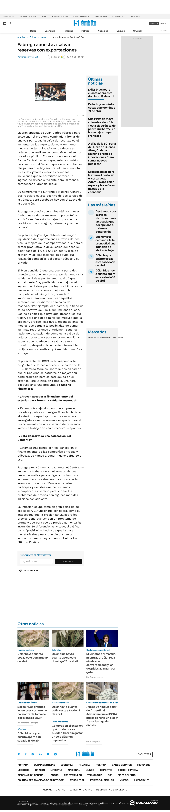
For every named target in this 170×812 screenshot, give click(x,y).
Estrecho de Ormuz (28, 16)
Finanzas (68, 30)
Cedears (119, 338)
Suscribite (68, 561)
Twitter (18, 754)
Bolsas (99, 338)
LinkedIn (40, 754)
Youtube (47, 754)
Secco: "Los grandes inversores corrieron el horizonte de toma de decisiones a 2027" (32, 712)
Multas (123, 780)
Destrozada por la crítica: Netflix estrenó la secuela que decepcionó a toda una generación (105, 221)
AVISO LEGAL (77, 780)
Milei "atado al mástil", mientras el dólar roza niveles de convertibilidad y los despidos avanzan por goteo (101, 663)
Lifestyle (56, 770)
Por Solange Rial (93, 741)
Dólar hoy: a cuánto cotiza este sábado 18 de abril (105, 260)
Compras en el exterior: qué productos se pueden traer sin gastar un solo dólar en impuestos (67, 733)
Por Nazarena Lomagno (27, 722)
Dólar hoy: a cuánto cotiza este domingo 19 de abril (101, 107)
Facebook (25, 754)
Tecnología (94, 775)
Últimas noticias (44, 764)
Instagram (32, 754)
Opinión (120, 30)
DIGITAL (54, 789)
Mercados (143, 764)
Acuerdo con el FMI (60, 16)
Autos (54, 775)
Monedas (92, 338)
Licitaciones (141, 780)
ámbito (21, 37)
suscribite (154, 23)
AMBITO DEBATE (111, 789)
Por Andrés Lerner (94, 677)
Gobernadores (101, 16)
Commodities (109, 338)
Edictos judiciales (102, 780)
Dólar (33, 30)
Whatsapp (55, 754)
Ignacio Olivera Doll (29, 57)
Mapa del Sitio (127, 775)
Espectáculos (73, 775)
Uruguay (137, 30)
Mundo (90, 770)
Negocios (103, 30)
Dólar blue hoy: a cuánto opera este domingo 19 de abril (101, 93)
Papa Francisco (118, 16)
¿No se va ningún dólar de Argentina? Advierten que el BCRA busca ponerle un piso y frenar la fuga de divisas (102, 716)
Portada (22, 764)
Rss (110, 775)
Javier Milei (135, 16)
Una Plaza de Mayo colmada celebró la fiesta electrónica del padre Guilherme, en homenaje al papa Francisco (102, 127)
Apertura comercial (81, 16)
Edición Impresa (128, 770)
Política (85, 30)
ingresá (163, 23)
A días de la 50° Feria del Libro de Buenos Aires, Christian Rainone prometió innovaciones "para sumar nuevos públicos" (102, 154)
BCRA (44, 16)
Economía (50, 30)
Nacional (74, 770)
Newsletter (163, 31)
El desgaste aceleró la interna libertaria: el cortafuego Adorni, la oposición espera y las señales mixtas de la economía (101, 182)
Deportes (106, 770)
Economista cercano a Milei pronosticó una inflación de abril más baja (105, 243)
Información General (31, 775)
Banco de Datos (122, 764)
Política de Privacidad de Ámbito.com (40, 780)
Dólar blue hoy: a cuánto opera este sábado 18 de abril (105, 275)
